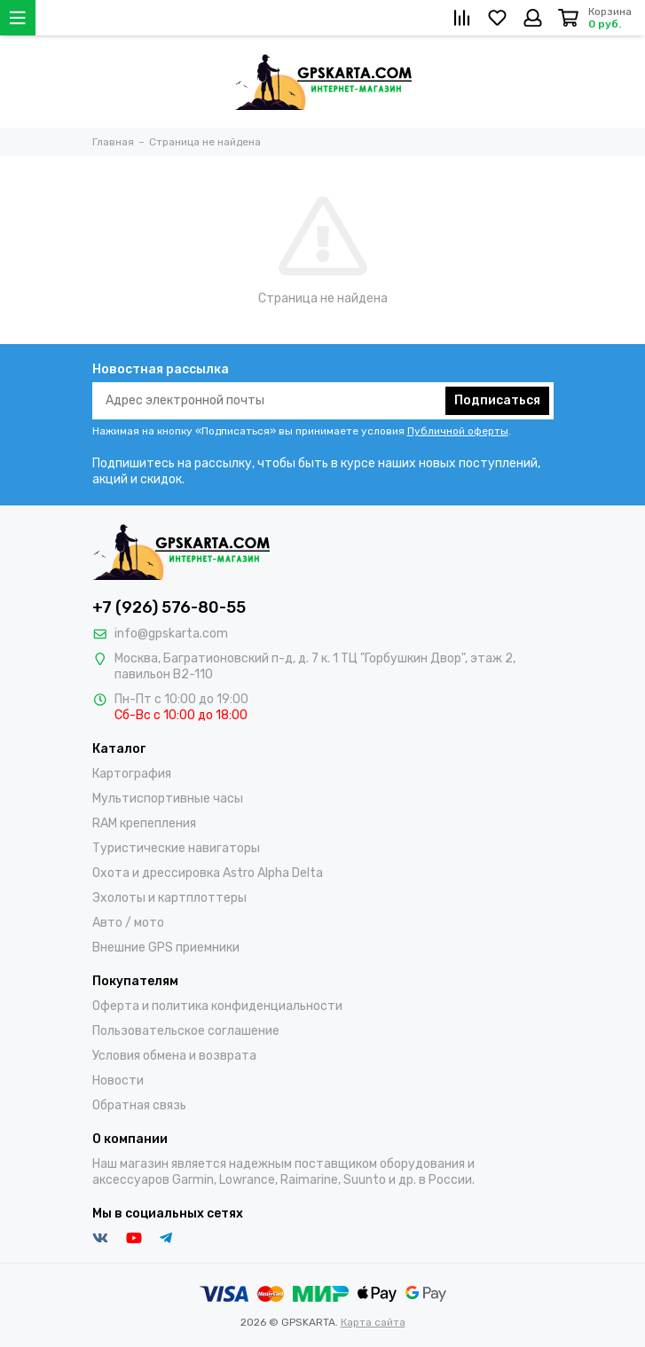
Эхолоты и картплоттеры (169, 897)
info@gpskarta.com (171, 633)
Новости (118, 1080)
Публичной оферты (457, 431)
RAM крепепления (144, 823)
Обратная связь (139, 1105)
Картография (131, 773)
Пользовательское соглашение (185, 1030)
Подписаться (497, 400)
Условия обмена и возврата (174, 1055)
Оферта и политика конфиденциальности (217, 1006)
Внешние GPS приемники (166, 947)
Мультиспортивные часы (167, 798)
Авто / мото (128, 922)
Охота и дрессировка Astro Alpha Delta (207, 873)
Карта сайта (373, 1322)
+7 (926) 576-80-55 (169, 607)
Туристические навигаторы (176, 848)
